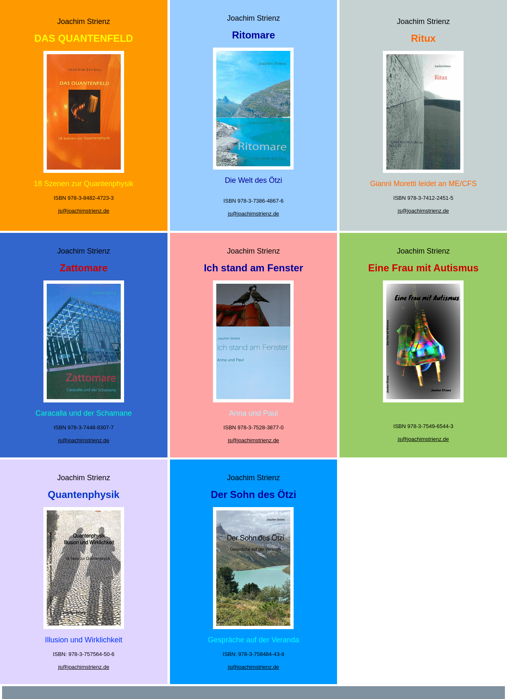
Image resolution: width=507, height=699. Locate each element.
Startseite (223, 692)
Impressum (250, 692)
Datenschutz (280, 692)
